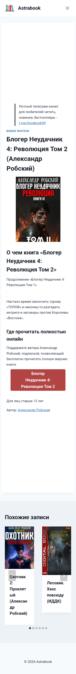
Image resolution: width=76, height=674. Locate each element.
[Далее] (63, 575)
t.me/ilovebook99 (32, 123)
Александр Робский (34, 410)
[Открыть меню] (67, 8)
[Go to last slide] (12, 575)
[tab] (30, 628)
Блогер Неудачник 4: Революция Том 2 (38, 380)
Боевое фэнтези (17, 131)
